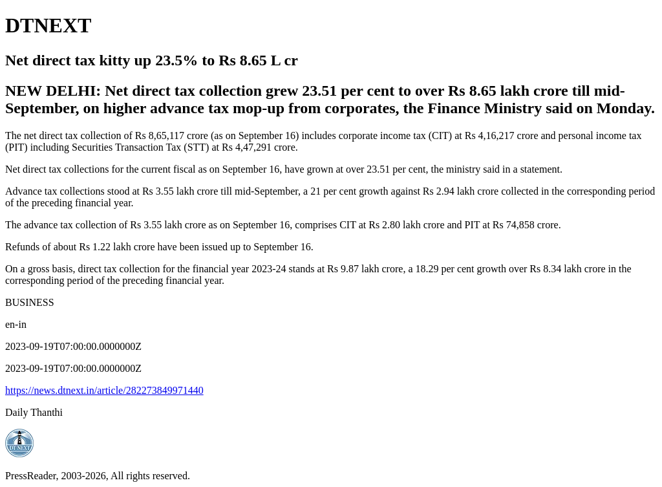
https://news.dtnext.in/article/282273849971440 (104, 390)
